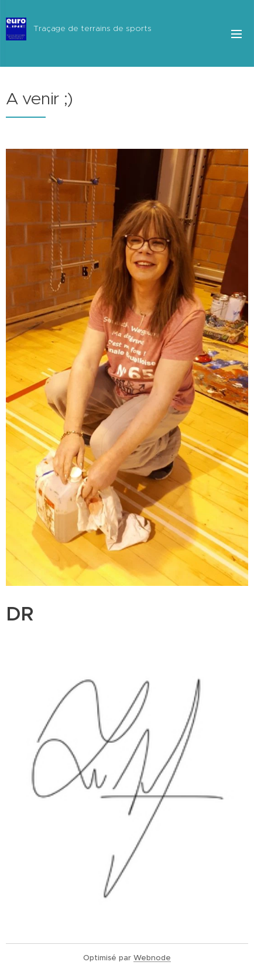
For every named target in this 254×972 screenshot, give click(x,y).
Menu (236, 34)
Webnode (152, 958)
